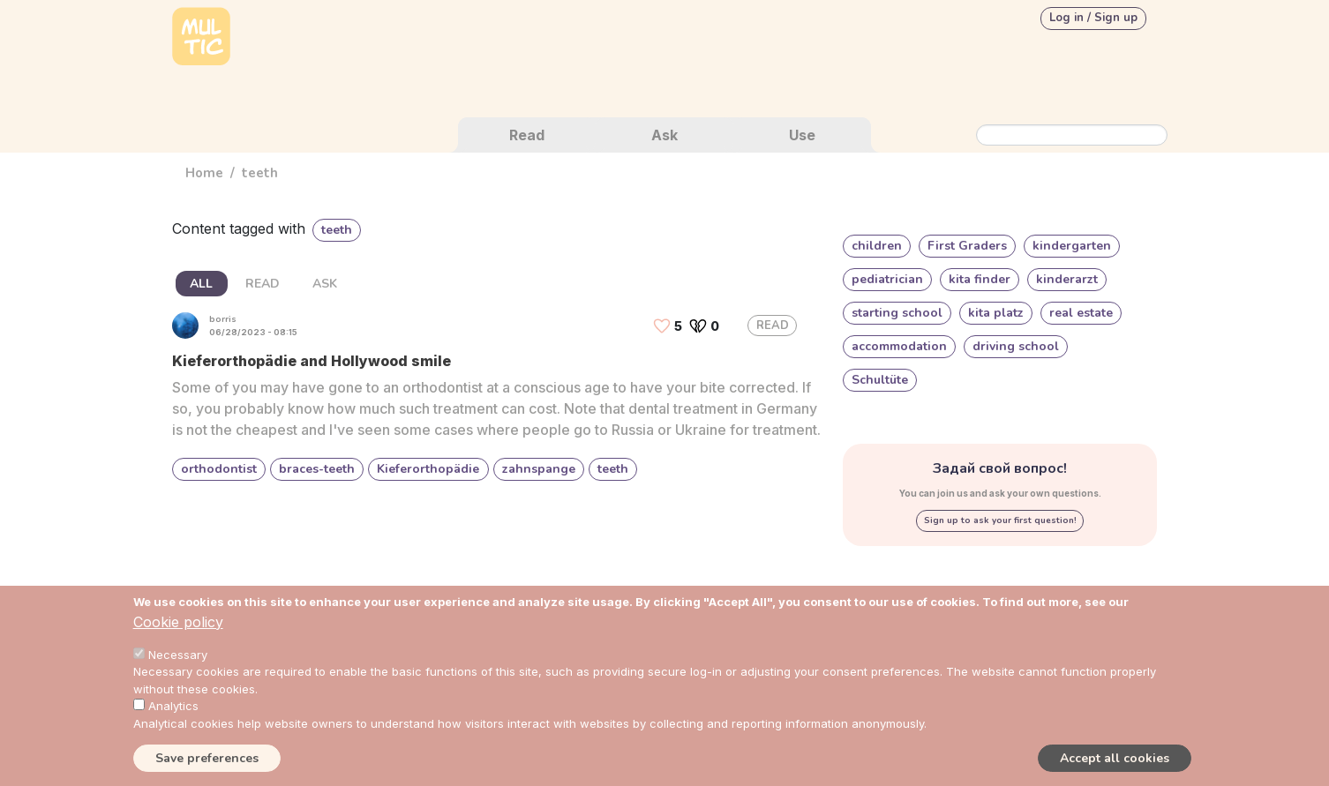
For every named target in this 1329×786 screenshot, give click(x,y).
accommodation (899, 346)
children (877, 245)
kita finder (979, 279)
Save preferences (207, 758)
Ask (664, 135)
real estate (1081, 312)
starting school (897, 312)
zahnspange (538, 468)
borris (223, 319)
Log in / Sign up (1093, 18)
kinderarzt (1067, 279)
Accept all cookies (1114, 758)
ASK (324, 283)
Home (204, 173)
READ (262, 283)
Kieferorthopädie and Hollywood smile (311, 361)
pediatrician (887, 279)
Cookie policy (178, 622)
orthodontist (219, 468)
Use (802, 135)
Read (526, 135)
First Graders (967, 245)
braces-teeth (317, 468)
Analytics (173, 706)
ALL (201, 283)
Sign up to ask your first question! (1000, 520)
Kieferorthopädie (428, 468)
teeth (612, 468)
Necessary (177, 655)
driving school (1015, 346)
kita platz (996, 312)
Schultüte (880, 379)
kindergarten (1071, 245)
